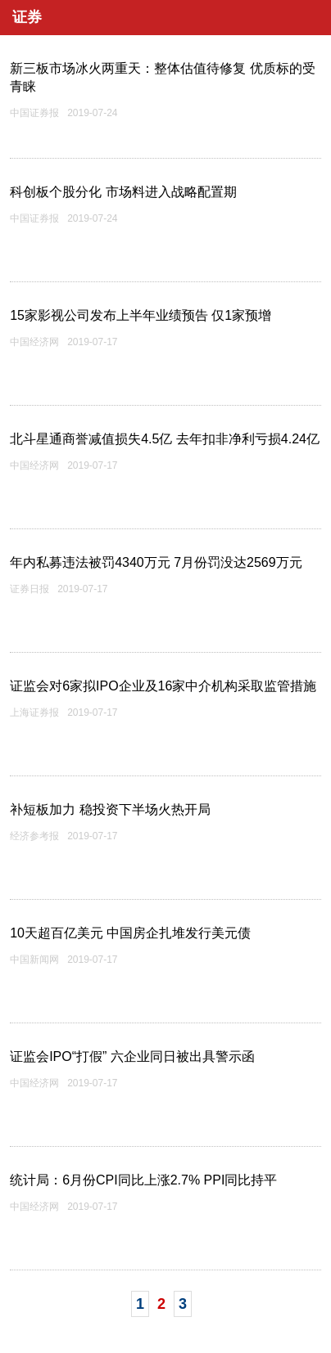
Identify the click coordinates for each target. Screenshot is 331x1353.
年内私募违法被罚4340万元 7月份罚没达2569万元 (156, 562)
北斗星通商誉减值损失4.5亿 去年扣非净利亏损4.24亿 (165, 439)
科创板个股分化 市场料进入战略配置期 (123, 192)
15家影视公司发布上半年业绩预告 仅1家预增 (140, 315)
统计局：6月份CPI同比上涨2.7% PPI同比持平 (143, 1180)
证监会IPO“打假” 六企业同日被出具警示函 (132, 1056)
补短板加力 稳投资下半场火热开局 (110, 809)
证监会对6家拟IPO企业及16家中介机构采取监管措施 (163, 686)
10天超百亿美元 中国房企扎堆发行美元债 (130, 933)
